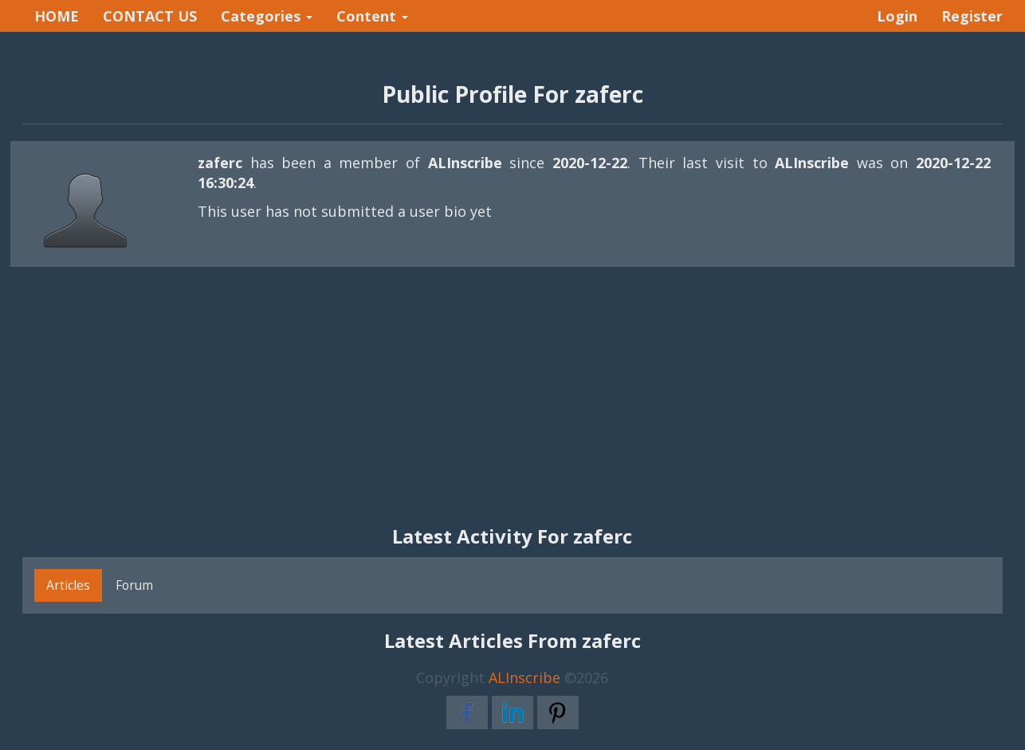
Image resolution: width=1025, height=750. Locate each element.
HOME (56, 16)
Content (372, 16)
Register (972, 16)
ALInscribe (524, 677)
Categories (266, 16)
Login (897, 16)
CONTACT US (150, 16)
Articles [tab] (68, 585)
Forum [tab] (134, 585)
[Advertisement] (512, 404)
